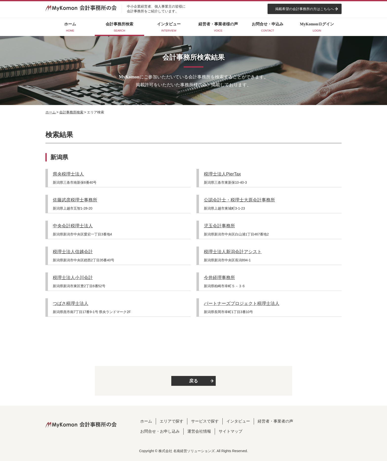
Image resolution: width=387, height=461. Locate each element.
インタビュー (238, 421)
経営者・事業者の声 (275, 421)
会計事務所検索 (71, 112)
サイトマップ (230, 431)
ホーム (50, 112)
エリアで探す (171, 421)
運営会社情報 (199, 431)
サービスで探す (205, 421)
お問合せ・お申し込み (160, 431)
